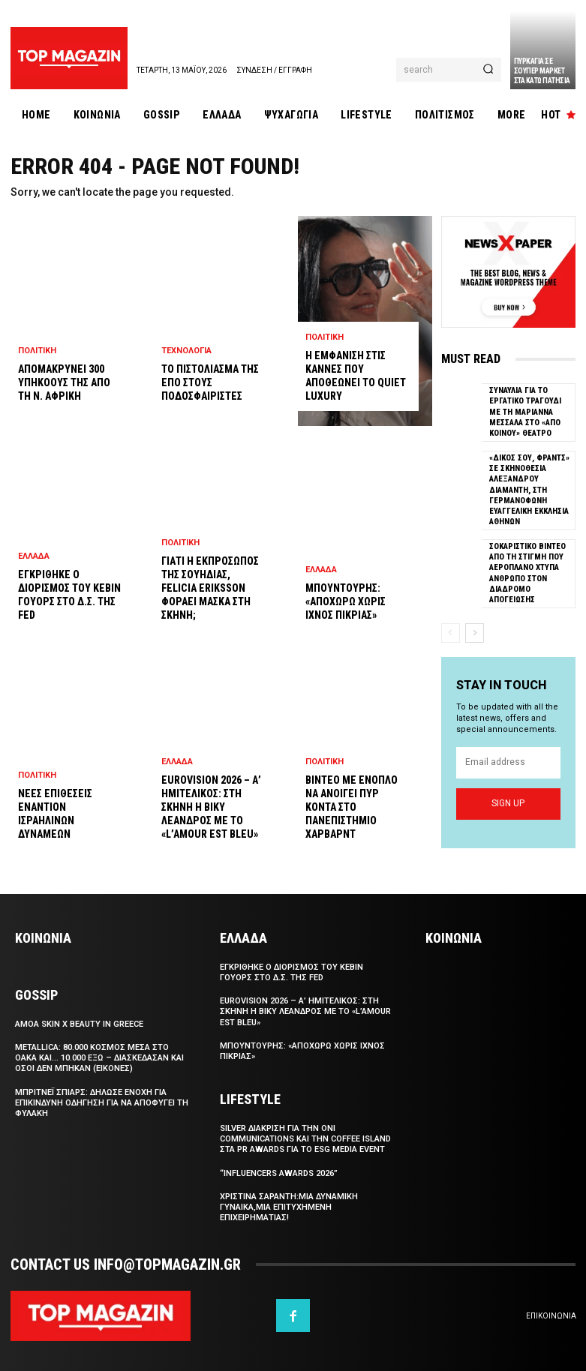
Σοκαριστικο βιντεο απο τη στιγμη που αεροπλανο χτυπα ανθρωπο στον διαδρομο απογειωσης (527, 573)
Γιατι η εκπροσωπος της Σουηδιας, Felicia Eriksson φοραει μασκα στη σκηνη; (210, 588)
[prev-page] (450, 632)
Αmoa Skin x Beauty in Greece (79, 1024)
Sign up (507, 804)
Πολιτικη (37, 350)
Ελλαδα (34, 556)
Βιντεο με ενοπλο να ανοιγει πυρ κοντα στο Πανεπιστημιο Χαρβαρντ (351, 807)
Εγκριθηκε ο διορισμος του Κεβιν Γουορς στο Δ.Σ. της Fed (291, 972)
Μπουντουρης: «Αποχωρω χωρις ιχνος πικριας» (345, 601)
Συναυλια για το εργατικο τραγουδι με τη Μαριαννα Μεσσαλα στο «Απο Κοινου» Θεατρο (525, 412)
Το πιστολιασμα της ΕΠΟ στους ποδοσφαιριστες (210, 382)
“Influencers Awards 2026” (279, 1173)
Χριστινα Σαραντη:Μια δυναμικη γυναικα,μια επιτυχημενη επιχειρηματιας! (289, 1207)
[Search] (488, 70)
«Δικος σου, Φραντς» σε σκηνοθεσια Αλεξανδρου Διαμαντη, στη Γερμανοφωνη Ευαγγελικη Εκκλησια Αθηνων (529, 489)
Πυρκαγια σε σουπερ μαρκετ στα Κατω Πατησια (542, 71)
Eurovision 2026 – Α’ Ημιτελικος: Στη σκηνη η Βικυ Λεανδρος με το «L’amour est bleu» (211, 807)
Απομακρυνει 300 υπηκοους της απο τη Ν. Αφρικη (64, 382)
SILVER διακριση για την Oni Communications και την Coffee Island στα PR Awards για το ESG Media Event (305, 1139)
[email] (508, 762)
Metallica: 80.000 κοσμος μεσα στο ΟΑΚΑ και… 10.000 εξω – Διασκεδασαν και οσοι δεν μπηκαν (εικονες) (99, 1058)
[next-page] (474, 632)
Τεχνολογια (186, 350)
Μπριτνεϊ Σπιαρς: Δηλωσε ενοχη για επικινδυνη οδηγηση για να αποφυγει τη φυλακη (101, 1103)
